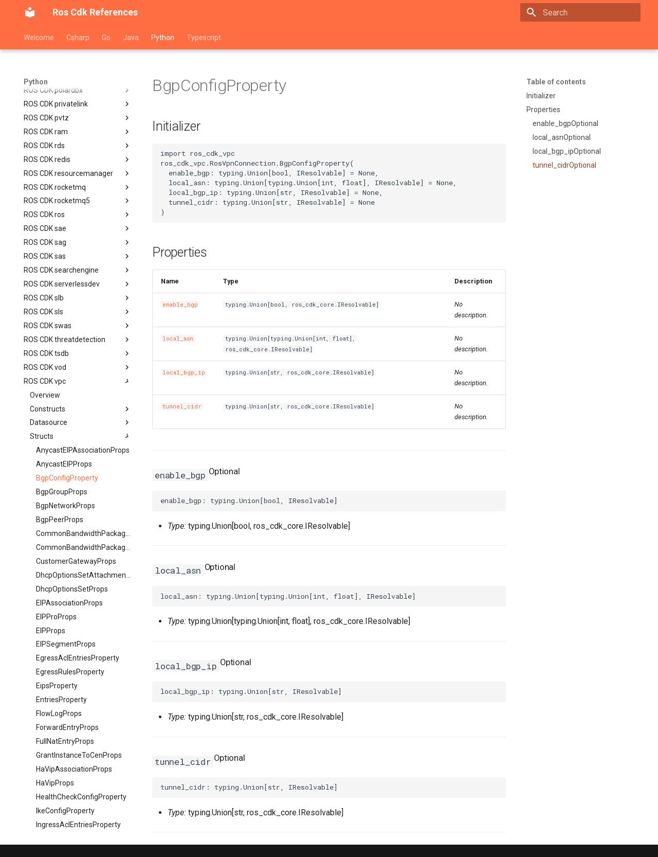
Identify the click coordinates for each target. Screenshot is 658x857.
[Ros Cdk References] (30, 12)
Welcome (39, 37)
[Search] (580, 12)
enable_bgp (180, 304)
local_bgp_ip (183, 372)
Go (106, 37)
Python (162, 37)
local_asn (177, 338)
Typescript (204, 37)
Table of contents (556, 82)
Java (131, 37)
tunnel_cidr (182, 406)
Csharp (77, 37)
